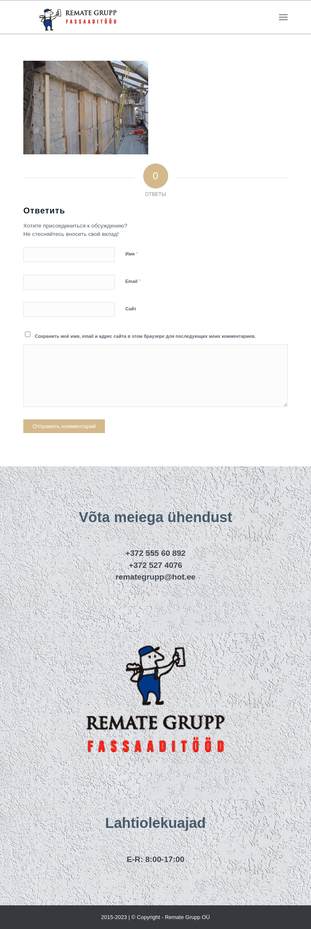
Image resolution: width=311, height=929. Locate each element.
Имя (131, 253)
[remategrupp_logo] (129, 17)
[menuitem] (283, 17)
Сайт (130, 308)
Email (133, 281)
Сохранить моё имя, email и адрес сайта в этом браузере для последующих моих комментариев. (145, 336)
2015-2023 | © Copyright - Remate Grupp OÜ (155, 917)
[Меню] (283, 17)
